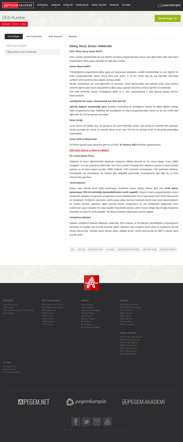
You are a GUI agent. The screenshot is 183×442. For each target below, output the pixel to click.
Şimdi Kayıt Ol (168, 18)
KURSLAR (68, 5)
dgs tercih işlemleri (168, 249)
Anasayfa (6, 24)
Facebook (75, 421)
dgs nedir (110, 249)
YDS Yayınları (126, 321)
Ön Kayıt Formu (10, 366)
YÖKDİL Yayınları (127, 324)
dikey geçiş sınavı (96, 249)
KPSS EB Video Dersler (130, 340)
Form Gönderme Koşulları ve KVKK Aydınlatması (18, 311)
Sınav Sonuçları (55, 36)
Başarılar (73, 36)
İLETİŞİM (126, 5)
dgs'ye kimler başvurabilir (128, 249)
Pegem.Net (34, 401)
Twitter (86, 421)
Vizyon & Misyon (10, 305)
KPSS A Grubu (126, 310)
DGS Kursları (47, 316)
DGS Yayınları (126, 316)
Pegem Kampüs (86, 401)
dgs (72, 249)
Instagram (96, 421)
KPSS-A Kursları (49, 310)
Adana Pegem (87, 305)
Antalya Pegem (87, 313)
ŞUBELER (55, 5)
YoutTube (107, 421)
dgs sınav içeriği (149, 249)
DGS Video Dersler (128, 348)
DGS (24, 24)
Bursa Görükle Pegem (90, 327)
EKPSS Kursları (48, 321)
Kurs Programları (34, 36)
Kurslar (16, 24)
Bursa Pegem (87, 324)
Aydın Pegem (87, 316)
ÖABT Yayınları (126, 313)
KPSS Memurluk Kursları (52, 305)
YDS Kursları (47, 324)
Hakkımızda (8, 307)
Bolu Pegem (86, 321)
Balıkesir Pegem (88, 319)
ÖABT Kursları (48, 313)
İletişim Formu (9, 369)
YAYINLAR (114, 5)
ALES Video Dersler (128, 351)
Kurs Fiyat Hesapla (11, 372)
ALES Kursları (48, 319)
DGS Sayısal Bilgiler (17, 46)
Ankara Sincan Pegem (90, 310)
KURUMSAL (42, 5)
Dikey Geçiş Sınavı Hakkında (21, 52)
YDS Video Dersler (128, 354)
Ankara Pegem (87, 307)
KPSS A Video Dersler (129, 342)
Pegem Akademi (143, 401)
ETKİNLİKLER (82, 5)
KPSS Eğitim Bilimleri (129, 305)
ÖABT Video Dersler (128, 345)
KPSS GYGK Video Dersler (131, 337)
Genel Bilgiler (14, 36)
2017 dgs (81, 249)
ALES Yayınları (126, 319)
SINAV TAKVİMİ (99, 5)
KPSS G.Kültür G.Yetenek (130, 307)
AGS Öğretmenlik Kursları (53, 307)
